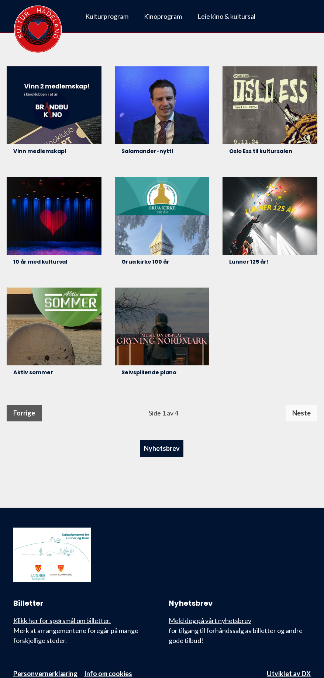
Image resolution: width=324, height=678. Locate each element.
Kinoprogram (163, 16)
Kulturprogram (106, 16)
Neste (301, 413)
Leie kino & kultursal (226, 16)
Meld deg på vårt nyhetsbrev (210, 620)
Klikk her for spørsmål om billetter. (62, 620)
